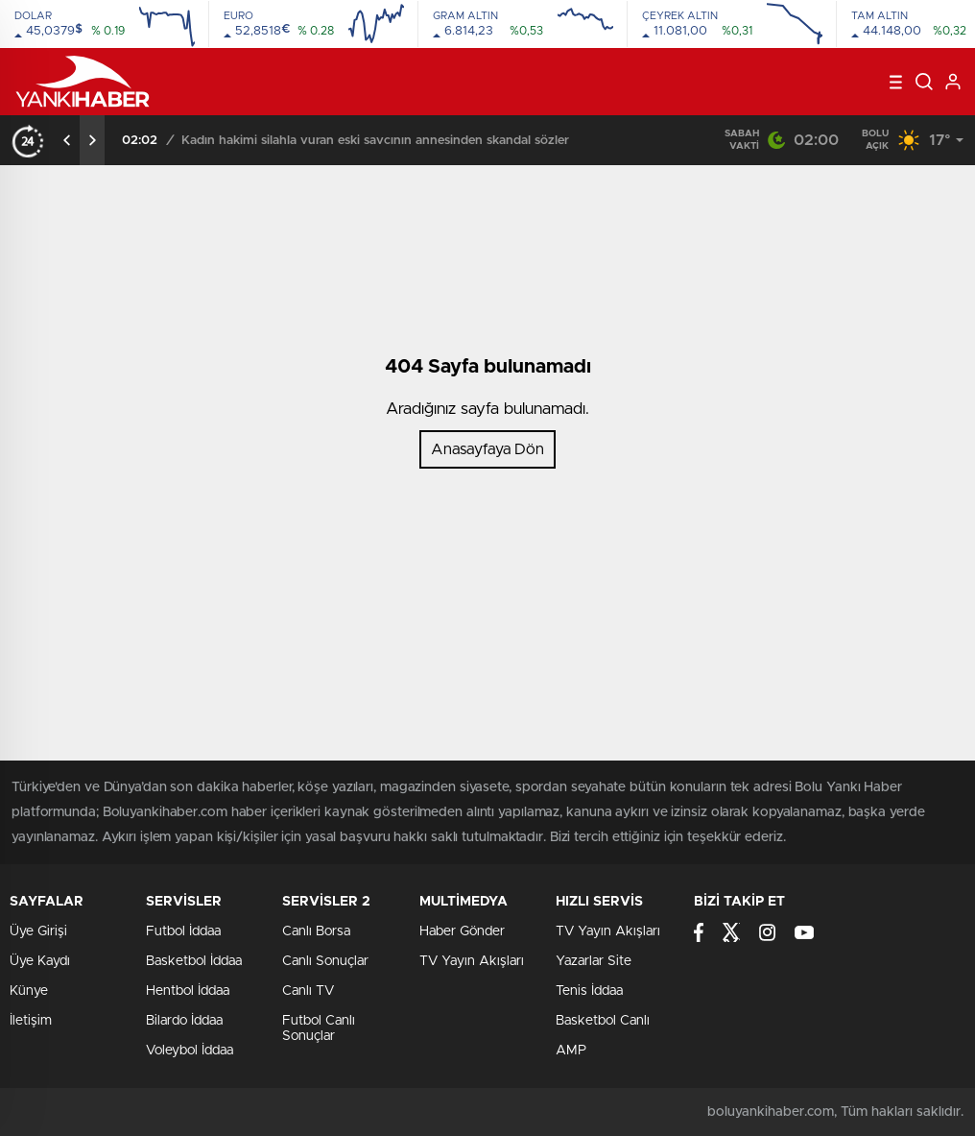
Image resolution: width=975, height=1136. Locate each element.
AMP (571, 1050)
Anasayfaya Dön (487, 449)
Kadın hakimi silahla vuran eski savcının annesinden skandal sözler (375, 140)
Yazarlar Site (593, 961)
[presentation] (67, 140)
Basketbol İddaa (194, 961)
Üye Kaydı (40, 961)
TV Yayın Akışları (471, 961)
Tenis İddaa (589, 991)
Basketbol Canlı (603, 1020)
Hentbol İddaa (187, 991)
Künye (29, 991)
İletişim (31, 1020)
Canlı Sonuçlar (325, 961)
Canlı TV (308, 991)
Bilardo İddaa (184, 1020)
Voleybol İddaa (189, 1050)
